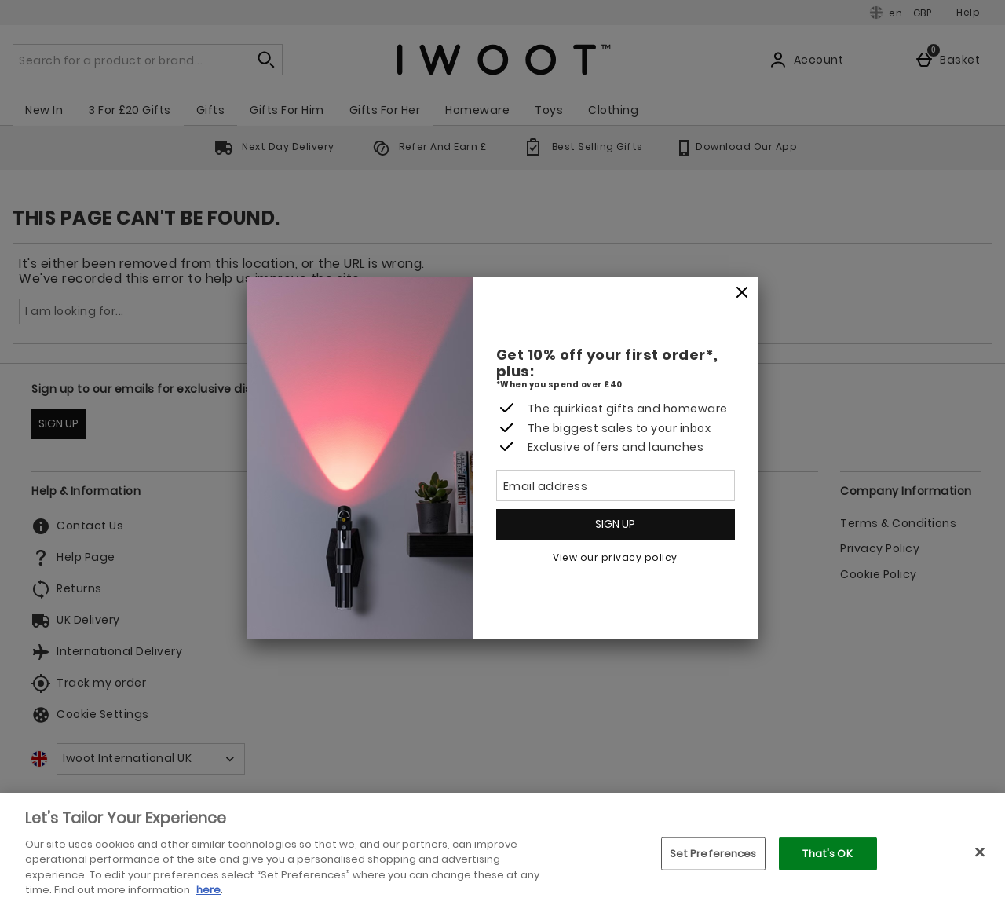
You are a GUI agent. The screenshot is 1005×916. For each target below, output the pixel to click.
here (208, 889)
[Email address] (615, 485)
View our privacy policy (615, 557)
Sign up (615, 524)
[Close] (742, 293)
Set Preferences (713, 853)
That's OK (827, 853)
